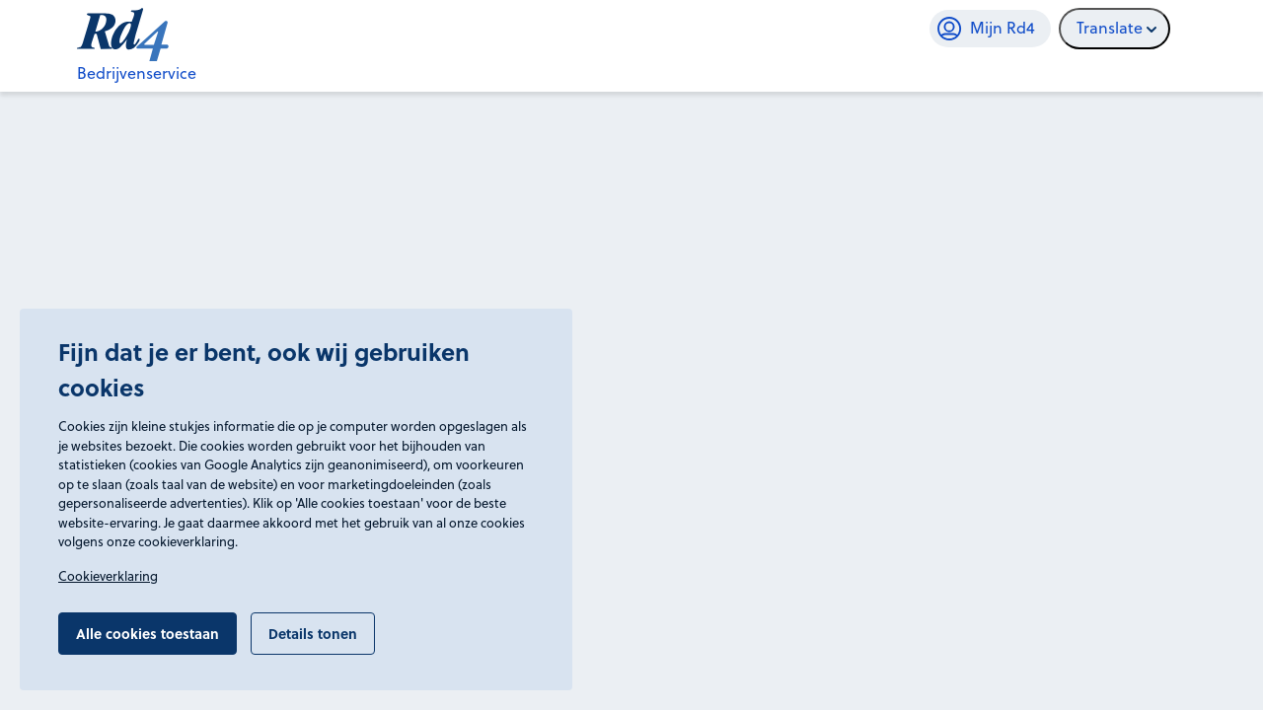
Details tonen (312, 633)
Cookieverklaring (108, 576)
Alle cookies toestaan (147, 633)
